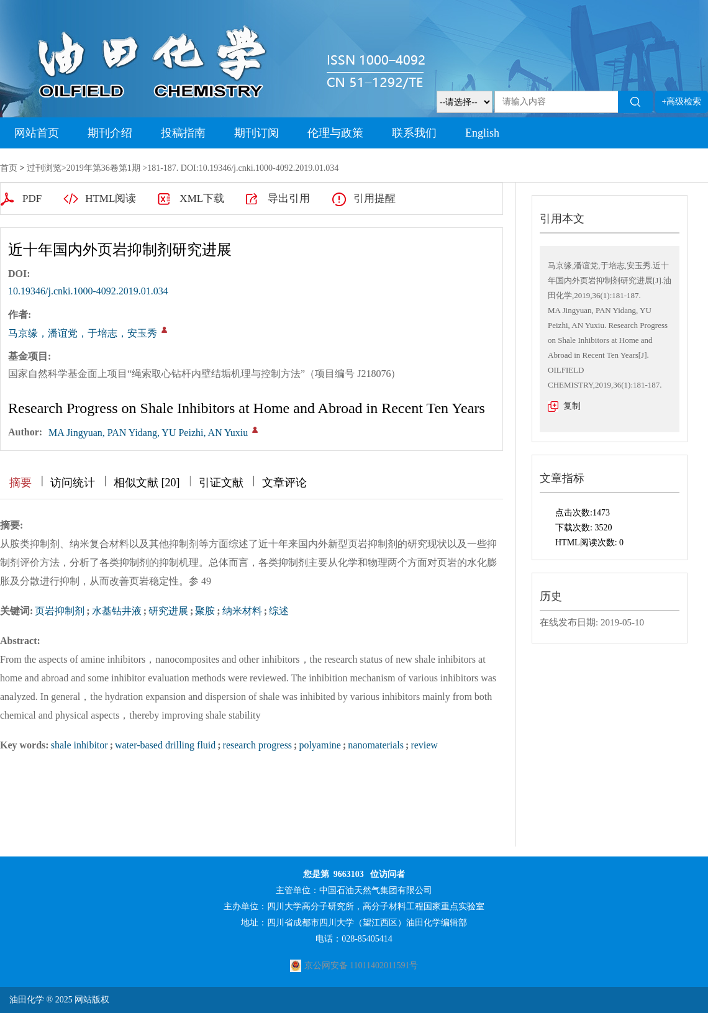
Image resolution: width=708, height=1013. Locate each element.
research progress (258, 745)
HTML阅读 (110, 198)
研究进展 (168, 611)
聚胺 (205, 611)
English (482, 133)
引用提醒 (374, 198)
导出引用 (289, 198)
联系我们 (414, 133)
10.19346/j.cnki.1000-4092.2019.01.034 (88, 291)
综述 (279, 611)
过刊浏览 (44, 168)
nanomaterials (376, 745)
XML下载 (201, 198)
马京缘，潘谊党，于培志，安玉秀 (82, 333)
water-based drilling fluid (165, 745)
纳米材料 (242, 611)
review (424, 745)
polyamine (320, 745)
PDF (32, 198)
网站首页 (36, 133)
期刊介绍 (110, 133)
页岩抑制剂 (59, 611)
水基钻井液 (117, 611)
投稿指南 (183, 133)
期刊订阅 (256, 133)
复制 (572, 406)
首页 (8, 168)
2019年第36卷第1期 (103, 168)
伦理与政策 (335, 133)
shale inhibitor (79, 745)
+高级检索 (682, 101)
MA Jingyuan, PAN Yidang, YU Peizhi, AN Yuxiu (148, 432)
